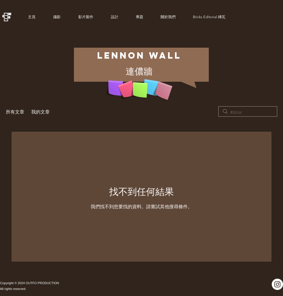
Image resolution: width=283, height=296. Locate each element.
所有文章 (15, 111)
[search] (247, 111)
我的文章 (40, 111)
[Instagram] (277, 284)
